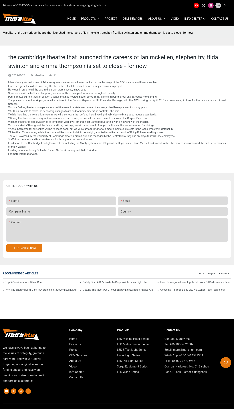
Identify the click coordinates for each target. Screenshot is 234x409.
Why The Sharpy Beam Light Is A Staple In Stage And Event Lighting (40, 289)
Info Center (224, 273)
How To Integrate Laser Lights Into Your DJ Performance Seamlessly (195, 282)
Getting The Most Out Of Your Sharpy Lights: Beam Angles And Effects (118, 289)
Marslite (8, 32)
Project (211, 273)
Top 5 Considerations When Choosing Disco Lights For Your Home (23, 282)
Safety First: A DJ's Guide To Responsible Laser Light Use (115, 282)
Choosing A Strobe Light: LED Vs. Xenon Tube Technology (192, 289)
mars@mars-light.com (187, 349)
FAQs (201, 273)
